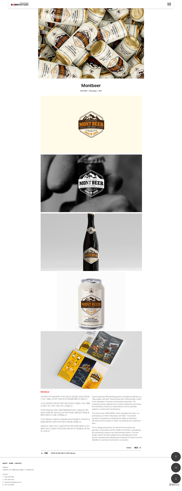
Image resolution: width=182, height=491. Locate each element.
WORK (11, 463)
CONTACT (18, 463)
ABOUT (5, 463)
